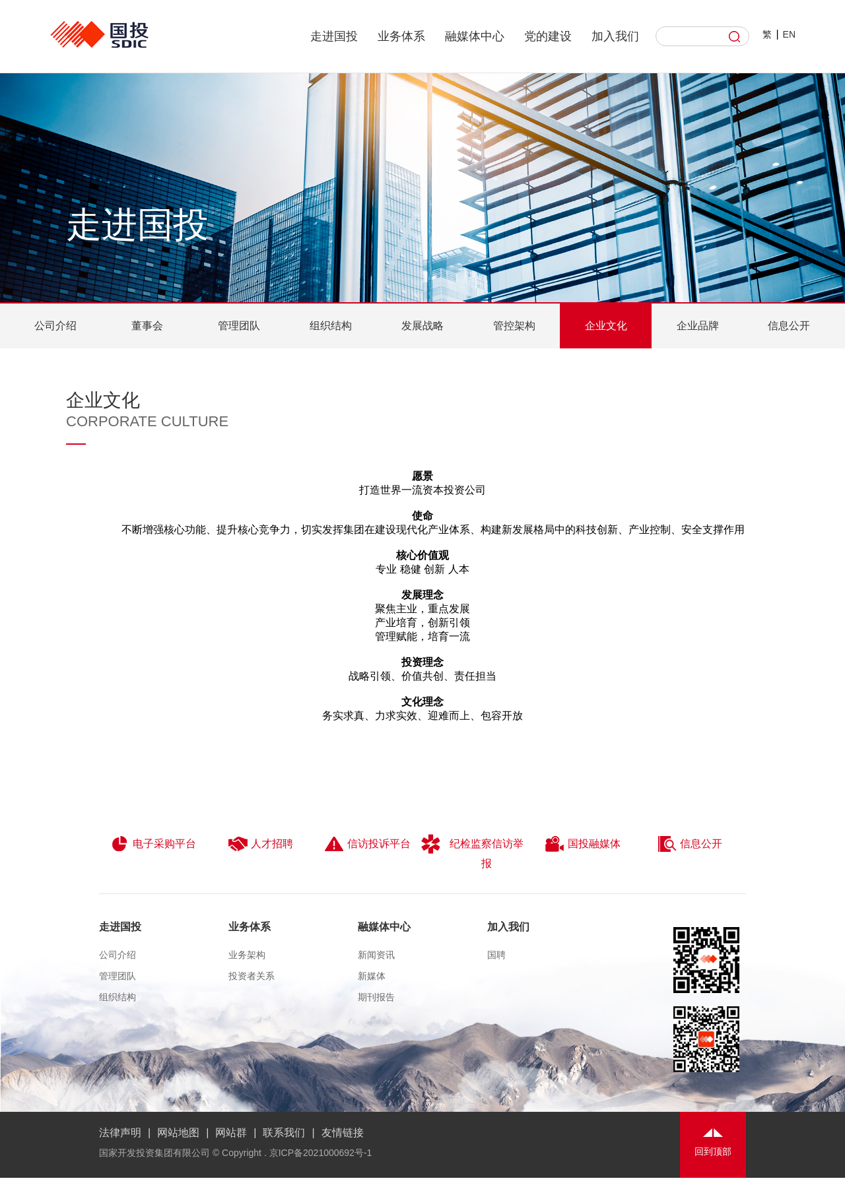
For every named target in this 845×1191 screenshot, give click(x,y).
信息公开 (789, 325)
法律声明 (120, 1132)
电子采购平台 (153, 844)
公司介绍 (55, 325)
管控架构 (514, 325)
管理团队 (239, 325)
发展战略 (422, 325)
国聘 (496, 955)
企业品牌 (698, 325)
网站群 (231, 1132)
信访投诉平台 (367, 844)
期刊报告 (376, 997)
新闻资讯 (376, 955)
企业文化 (606, 325)
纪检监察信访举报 (472, 851)
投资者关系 (251, 976)
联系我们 (284, 1132)
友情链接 (342, 1132)
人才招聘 (260, 844)
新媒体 (372, 976)
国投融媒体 (583, 844)
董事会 (147, 325)
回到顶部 (712, 1151)
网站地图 (178, 1132)
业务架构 (246, 955)
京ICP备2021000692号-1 (320, 1152)
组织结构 (331, 325)
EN (789, 34)
